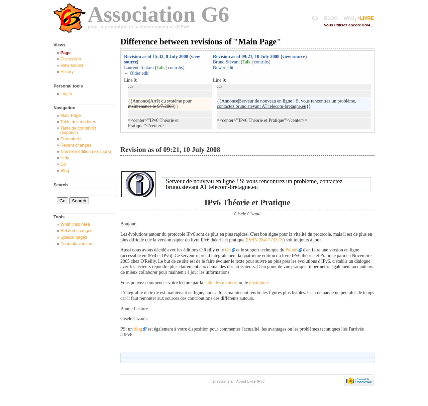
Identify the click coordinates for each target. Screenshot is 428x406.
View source (72, 65)
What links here (75, 224)
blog (138, 329)
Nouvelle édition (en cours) (86, 151)
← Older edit (136, 73)
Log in (66, 93)
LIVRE (367, 18)
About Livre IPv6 (250, 381)
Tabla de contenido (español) (78, 130)
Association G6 (158, 14)
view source (293, 56)
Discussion (71, 58)
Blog (65, 170)
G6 (315, 18)
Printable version (76, 243)
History (67, 71)
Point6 (292, 249)
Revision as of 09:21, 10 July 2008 (246, 56)
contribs (175, 67)
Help (65, 157)
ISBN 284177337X (265, 239)
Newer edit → (226, 67)
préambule (259, 282)
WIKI (349, 18)
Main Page (71, 115)
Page (66, 52)
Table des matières (78, 121)
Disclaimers (223, 381)
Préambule (71, 138)
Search (61, 184)
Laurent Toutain (139, 67)
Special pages (74, 237)
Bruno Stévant (226, 61)
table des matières (221, 282)
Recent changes (76, 145)
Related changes (77, 230)
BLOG (330, 18)
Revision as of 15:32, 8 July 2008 (156, 56)
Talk (160, 67)
